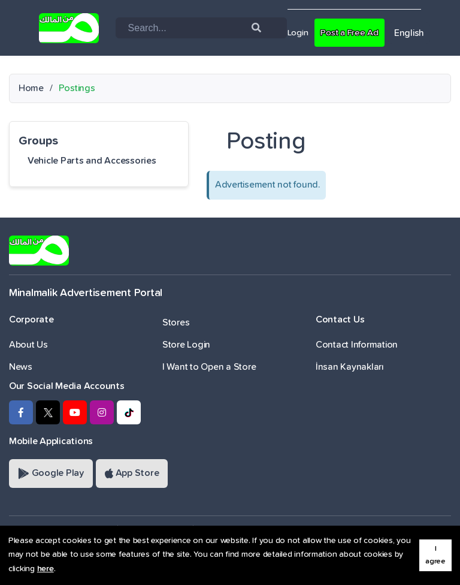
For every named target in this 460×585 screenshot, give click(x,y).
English (416, 33)
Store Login (186, 344)
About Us (28, 344)
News (20, 367)
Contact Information (357, 344)
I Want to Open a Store (209, 367)
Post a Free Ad (354, 32)
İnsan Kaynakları (350, 367)
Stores (175, 322)
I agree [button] (435, 555)
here (45, 569)
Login (299, 32)
